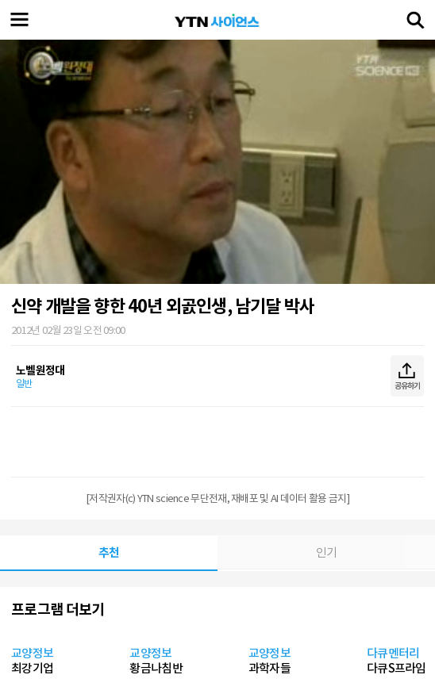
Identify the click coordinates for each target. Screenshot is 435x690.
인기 (326, 552)
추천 (109, 552)
